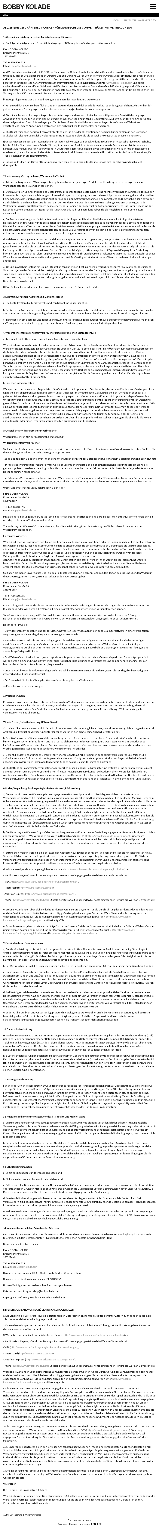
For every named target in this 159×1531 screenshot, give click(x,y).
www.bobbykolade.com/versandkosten (79, 745)
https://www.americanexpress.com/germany (50, 893)
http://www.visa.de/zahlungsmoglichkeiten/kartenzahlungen (44, 881)
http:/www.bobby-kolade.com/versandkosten (73, 933)
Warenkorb (145, 20)
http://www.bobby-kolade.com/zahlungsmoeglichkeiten (94, 869)
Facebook (62, 1524)
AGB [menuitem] (5, 1514)
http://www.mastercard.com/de (36, 887)
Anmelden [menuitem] (130, 20)
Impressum (84, 1524)
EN (94, 1524)
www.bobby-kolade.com (119, 82)
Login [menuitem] (116, 20)
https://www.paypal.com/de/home (31, 899)
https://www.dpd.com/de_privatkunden (108, 835)
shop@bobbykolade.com (24, 66)
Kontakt (73, 1524)
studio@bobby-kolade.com (132, 1234)
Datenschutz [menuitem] (16, 1514)
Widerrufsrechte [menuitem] (33, 1514)
